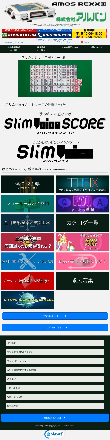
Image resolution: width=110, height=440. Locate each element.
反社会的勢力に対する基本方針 (22, 370)
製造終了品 (12, 406)
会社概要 (11, 343)
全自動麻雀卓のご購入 (14, 48)
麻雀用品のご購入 (41, 48)
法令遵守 (11, 379)
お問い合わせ (96, 47)
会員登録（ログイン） (14, 42)
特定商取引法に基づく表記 (20, 352)
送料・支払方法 (14, 397)
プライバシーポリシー (18, 361)
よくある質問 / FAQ (69, 47)
